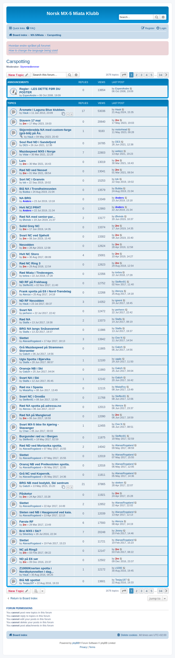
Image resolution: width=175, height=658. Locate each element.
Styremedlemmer (29, 66)
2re (25, 123)
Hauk (26, 112)
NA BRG (25, 198)
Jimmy (119, 530)
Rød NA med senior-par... (37, 216)
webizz (119, 151)
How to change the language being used (33, 50)
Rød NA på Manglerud (35, 415)
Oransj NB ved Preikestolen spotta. (44, 464)
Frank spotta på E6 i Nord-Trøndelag (45, 291)
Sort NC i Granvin (31, 179)
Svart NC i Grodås (32, 396)
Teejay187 (28, 583)
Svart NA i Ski (29, 378)
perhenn (27, 313)
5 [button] (151, 75)
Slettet (23, 338)
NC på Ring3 (28, 549)
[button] (124, 75)
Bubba (26, 191)
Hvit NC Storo (29, 254)
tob (24, 182)
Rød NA (24, 319)
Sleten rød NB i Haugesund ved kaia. (45, 512)
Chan (26, 431)
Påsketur (25, 493)
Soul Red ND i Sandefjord (37, 142)
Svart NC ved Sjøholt (34, 235)
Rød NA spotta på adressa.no (40, 405)
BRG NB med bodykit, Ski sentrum (44, 483)
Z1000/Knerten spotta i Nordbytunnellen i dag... (36, 570)
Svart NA (25, 310)
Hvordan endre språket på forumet (29, 45)
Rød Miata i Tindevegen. (36, 272)
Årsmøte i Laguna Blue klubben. (42, 109)
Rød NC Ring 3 (29, 263)
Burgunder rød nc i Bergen (38, 436)
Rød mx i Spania (31, 387)
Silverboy (28, 534)
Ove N (118, 337)
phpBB (75, 643)
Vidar (25, 154)
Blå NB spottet (29, 580)
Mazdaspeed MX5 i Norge (37, 151)
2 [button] (136, 75)
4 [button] (146, 75)
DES (25, 145)
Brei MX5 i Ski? (30, 531)
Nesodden (26, 244)
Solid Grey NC (29, 226)
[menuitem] (30, 28)
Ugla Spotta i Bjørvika (34, 359)
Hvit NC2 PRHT (30, 207)
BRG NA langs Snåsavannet (39, 328)
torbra (26, 275)
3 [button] (141, 75)
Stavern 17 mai (30, 120)
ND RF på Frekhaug (33, 282)
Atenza (27, 294)
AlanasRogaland (32, 341)
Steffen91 (28, 285)
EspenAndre (30, 95)
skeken (119, 482)
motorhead (121, 129)
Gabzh (26, 353)
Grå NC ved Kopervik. (34, 473)
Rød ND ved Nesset (33, 170)
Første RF (26, 521)
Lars (22, 160)
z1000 (118, 568)
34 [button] (160, 75)
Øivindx (27, 219)
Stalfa (26, 322)
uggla (118, 358)
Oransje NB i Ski (31, 368)
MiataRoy (28, 390)
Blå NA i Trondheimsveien (37, 188)
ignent (118, 300)
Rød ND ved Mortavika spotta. (40, 445)
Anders (27, 201)
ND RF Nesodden (31, 300)
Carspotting (18, 61)
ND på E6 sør (28, 559)
